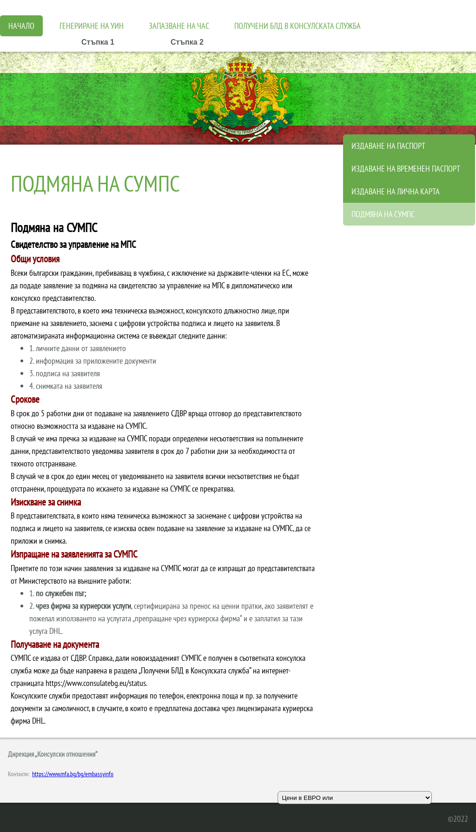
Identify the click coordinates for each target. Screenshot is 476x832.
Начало (21, 25)
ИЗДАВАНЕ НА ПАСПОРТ (388, 145)
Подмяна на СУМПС (383, 214)
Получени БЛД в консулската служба (297, 25)
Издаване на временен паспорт (405, 168)
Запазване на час (179, 25)
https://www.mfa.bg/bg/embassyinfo (72, 774)
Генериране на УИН (92, 25)
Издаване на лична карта (395, 191)
